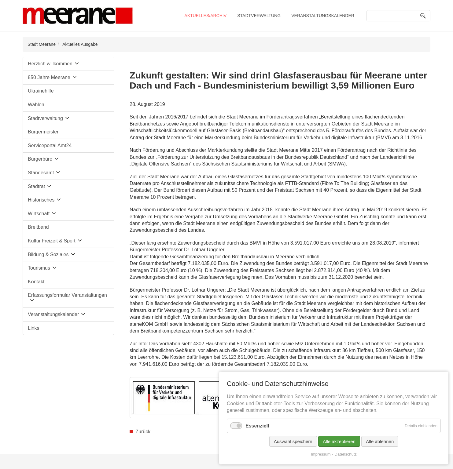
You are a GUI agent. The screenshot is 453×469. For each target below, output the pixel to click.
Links (33, 328)
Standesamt (41, 172)
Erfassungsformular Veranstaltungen (67, 295)
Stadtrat (36, 186)
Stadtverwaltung (259, 15)
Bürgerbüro (40, 159)
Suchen (423, 15)
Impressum (320, 454)
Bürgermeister (43, 131)
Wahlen (36, 104)
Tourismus (39, 268)
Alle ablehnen (380, 441)
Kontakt (36, 281)
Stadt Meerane (42, 44)
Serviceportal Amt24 (50, 145)
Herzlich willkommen (50, 63)
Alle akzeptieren (339, 441)
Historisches (41, 199)
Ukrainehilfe (40, 90)
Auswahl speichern (293, 441)
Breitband (38, 227)
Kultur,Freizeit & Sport (52, 240)
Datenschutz (346, 454)
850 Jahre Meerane (49, 77)
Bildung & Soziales (48, 254)
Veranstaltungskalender (322, 15)
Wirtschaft (39, 213)
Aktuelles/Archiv (205, 15)
